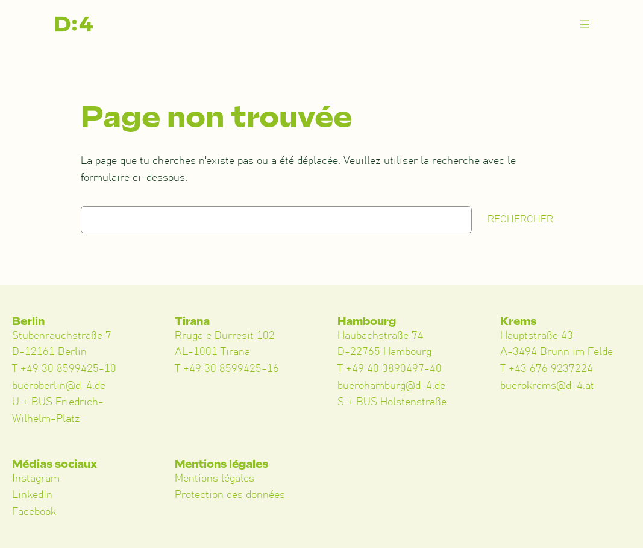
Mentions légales (214, 478)
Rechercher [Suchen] (520, 219)
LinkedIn (32, 495)
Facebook (34, 511)
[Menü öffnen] (584, 24)
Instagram (36, 478)
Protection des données (230, 495)
